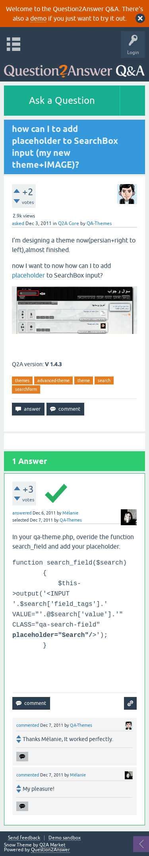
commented (27, 725)
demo (38, 18)
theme (83, 380)
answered (21, 512)
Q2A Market (52, 845)
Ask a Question (62, 100)
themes (22, 380)
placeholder (29, 275)
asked (18, 223)
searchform (26, 389)
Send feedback (24, 837)
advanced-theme (53, 380)
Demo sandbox (64, 837)
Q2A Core (68, 223)
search (104, 380)
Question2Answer (50, 849)
